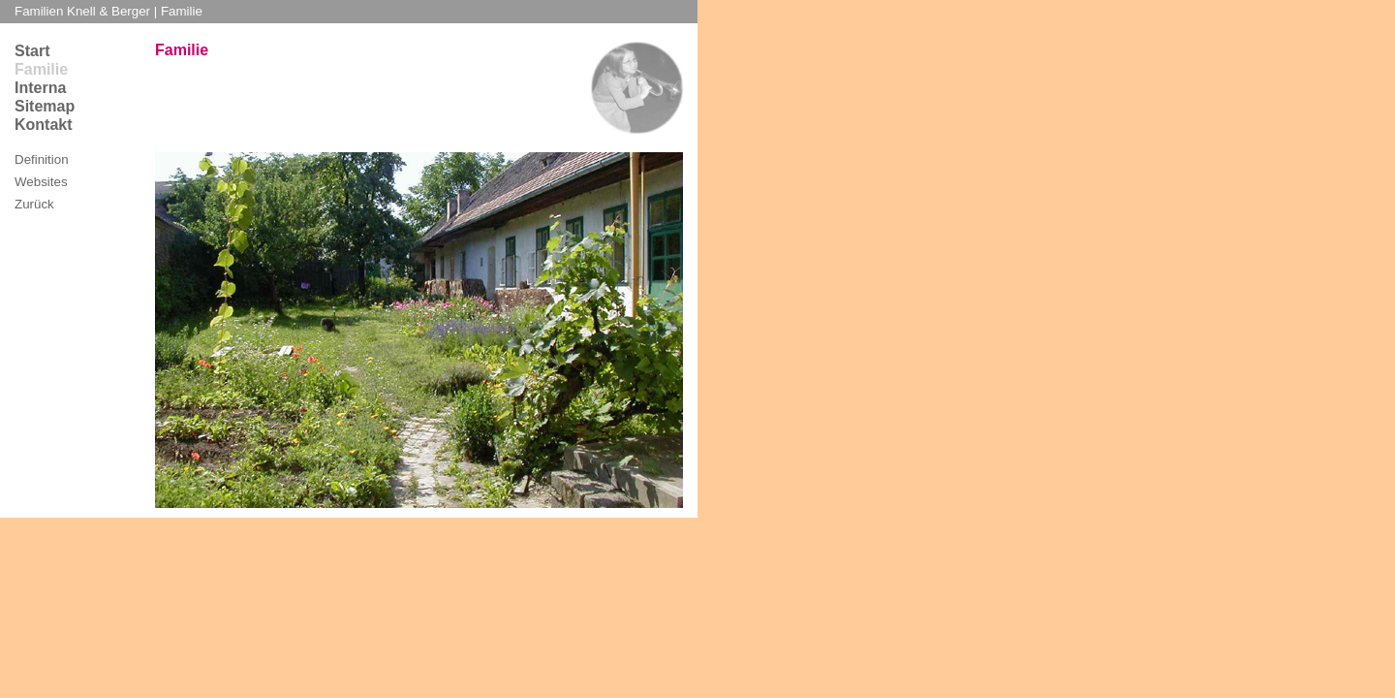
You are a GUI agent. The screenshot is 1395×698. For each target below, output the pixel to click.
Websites (41, 181)
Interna (40, 87)
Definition (42, 159)
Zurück (34, 204)
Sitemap (45, 106)
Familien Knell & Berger (84, 11)
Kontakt (44, 124)
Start (32, 51)
